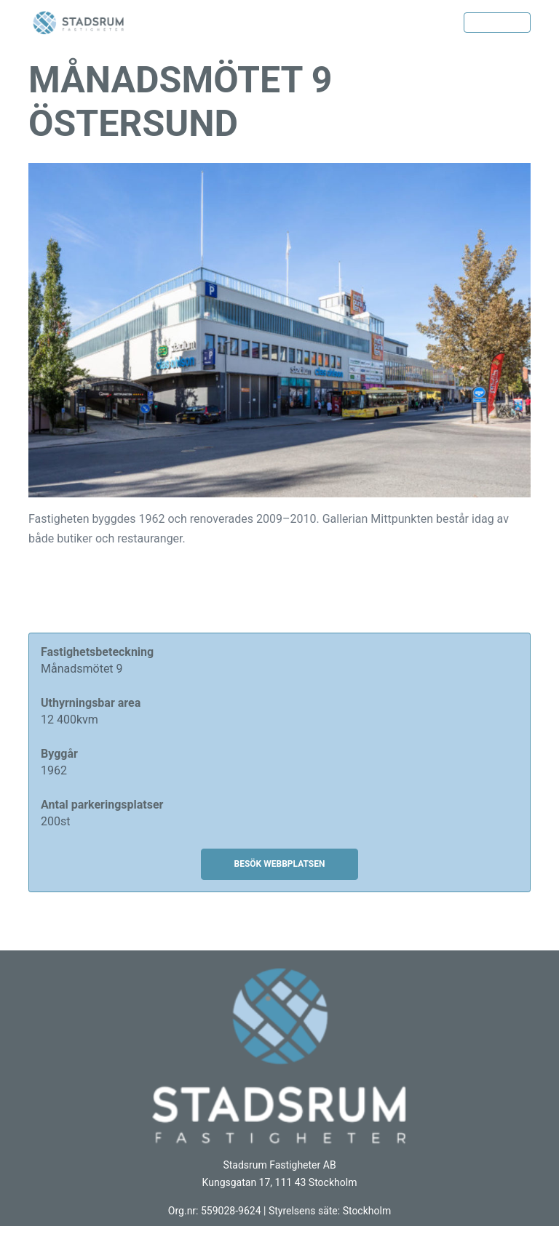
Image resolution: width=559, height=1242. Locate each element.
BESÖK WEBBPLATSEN (279, 864)
